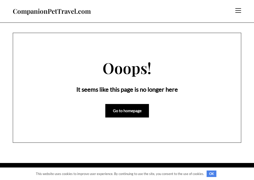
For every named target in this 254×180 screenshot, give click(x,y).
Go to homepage (127, 110)
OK (211, 174)
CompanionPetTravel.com (52, 11)
